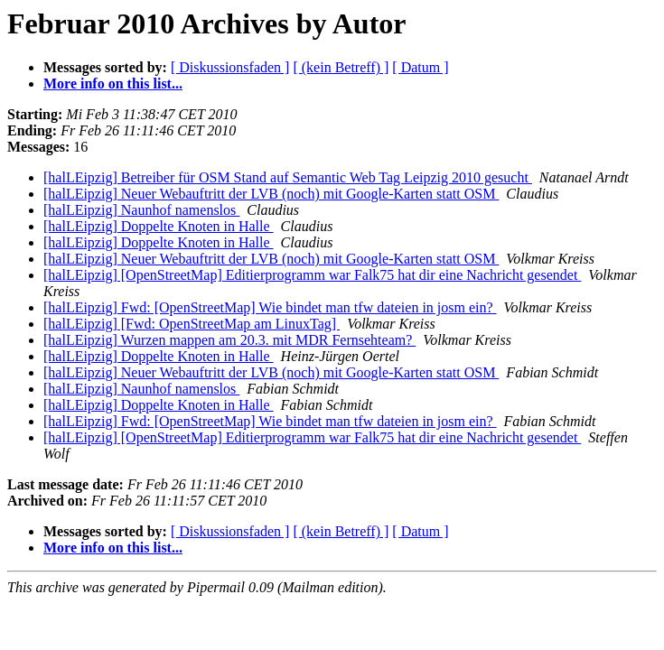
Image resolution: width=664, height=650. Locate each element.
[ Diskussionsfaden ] (230, 67)
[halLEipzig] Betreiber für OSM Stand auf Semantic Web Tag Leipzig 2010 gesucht (287, 177)
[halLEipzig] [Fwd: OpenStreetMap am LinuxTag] (191, 323)
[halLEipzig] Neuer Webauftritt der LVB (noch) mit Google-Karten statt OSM (271, 193)
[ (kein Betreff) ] (340, 67)
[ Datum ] (420, 67)
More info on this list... (112, 83)
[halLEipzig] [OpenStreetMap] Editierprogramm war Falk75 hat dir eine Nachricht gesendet (312, 275)
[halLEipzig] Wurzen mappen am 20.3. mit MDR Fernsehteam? (229, 340)
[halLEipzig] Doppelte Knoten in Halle (158, 226)
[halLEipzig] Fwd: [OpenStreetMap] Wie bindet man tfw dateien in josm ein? (270, 307)
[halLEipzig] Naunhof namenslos (141, 210)
